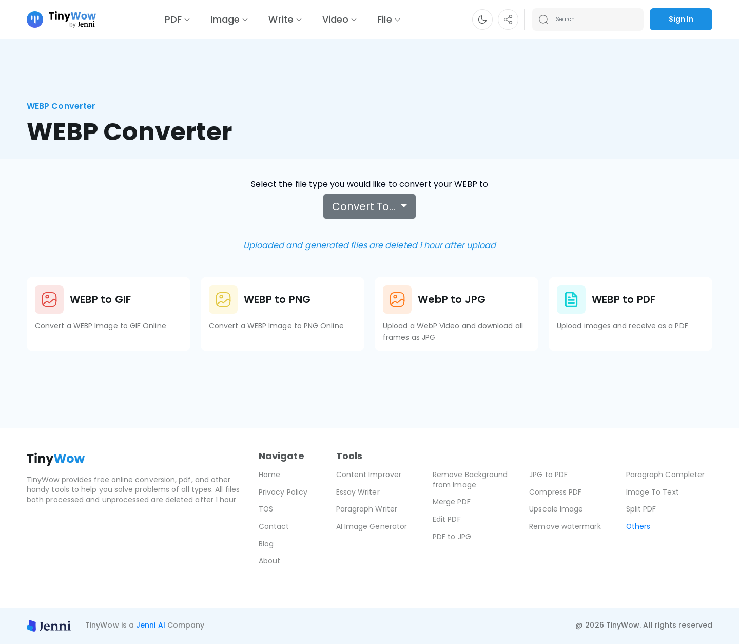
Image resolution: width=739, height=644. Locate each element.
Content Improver (368, 474)
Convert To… (365, 206)
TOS (266, 509)
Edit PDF (447, 519)
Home (269, 474)
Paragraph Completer (665, 474)
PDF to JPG (452, 537)
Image (225, 19)
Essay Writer (358, 492)
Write (280, 19)
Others (638, 526)
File (384, 19)
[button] (482, 19)
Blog (266, 544)
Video (335, 19)
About (269, 561)
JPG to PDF (548, 474)
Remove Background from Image (470, 479)
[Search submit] (543, 19)
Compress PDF (555, 492)
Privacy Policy (283, 492)
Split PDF (641, 509)
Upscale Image (556, 509)
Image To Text (652, 492)
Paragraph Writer (366, 509)
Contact (274, 526)
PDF (173, 19)
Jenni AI (150, 625)
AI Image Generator (371, 526)
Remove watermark (564, 526)
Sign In (681, 19)
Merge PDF (452, 502)
